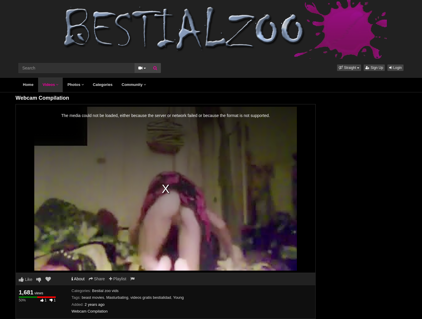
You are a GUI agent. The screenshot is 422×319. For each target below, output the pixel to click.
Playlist (117, 278)
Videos (50, 84)
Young (178, 297)
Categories (103, 84)
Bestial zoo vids (105, 291)
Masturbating (117, 297)
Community (134, 84)
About (78, 278)
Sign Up (374, 68)
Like (26, 279)
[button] (349, 68)
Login (395, 68)
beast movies (93, 297)
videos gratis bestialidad (150, 297)
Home (28, 84)
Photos (75, 84)
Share (97, 278)
